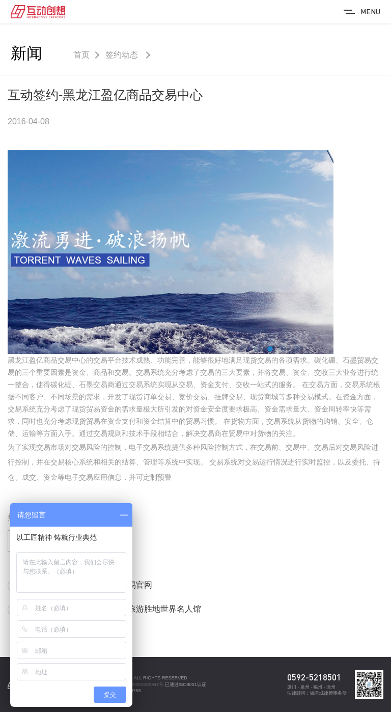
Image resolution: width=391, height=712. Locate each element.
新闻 (26, 53)
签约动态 (122, 54)
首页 (81, 54)
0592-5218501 (314, 677)
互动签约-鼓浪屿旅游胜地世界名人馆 (134, 609)
